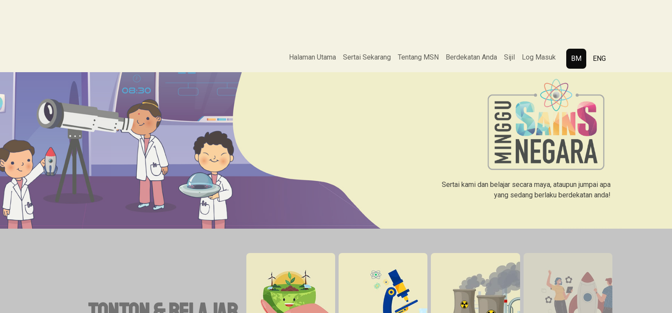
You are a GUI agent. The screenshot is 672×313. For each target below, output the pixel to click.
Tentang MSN (418, 57)
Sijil (509, 57)
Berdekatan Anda (471, 57)
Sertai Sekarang (367, 57)
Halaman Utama (312, 57)
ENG (599, 58)
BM (576, 58)
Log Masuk (539, 57)
